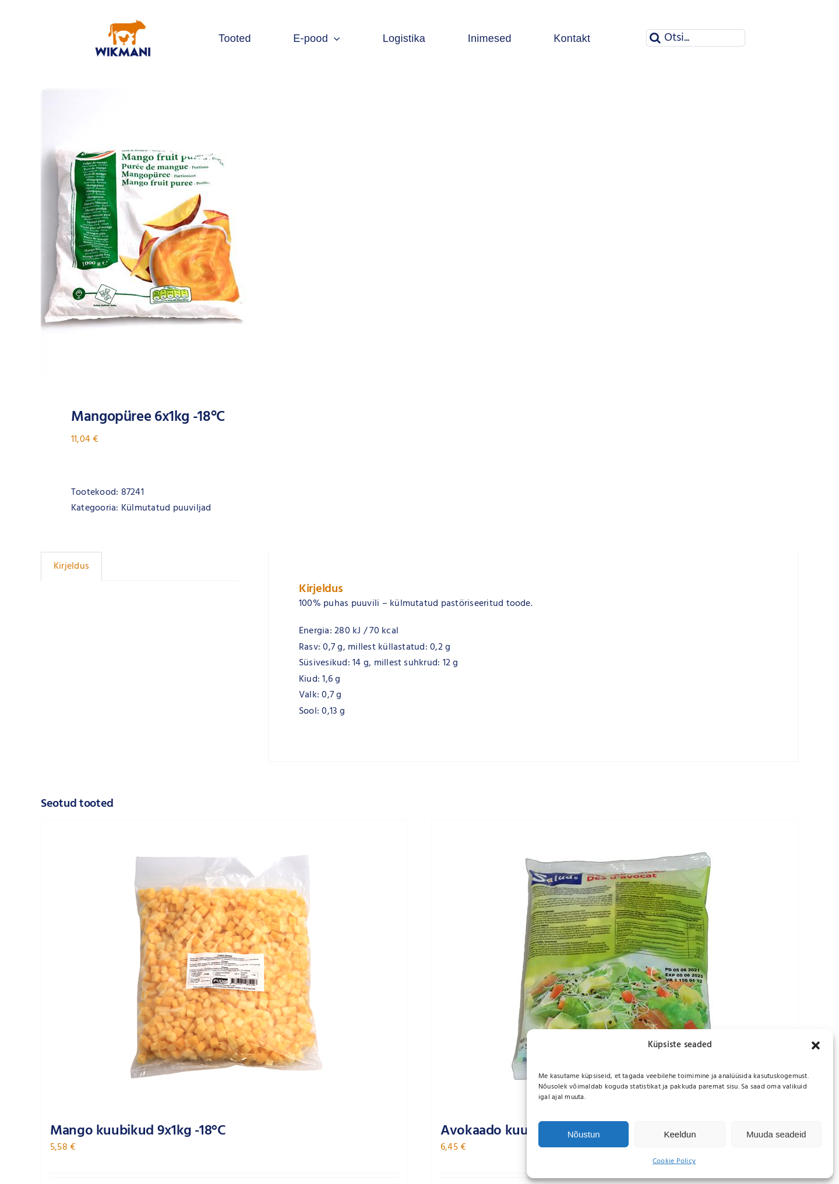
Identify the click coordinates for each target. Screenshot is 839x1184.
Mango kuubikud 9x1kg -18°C (138, 1131)
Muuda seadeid (776, 1134)
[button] (816, 1045)
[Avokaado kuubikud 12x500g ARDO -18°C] (615, 965)
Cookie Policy (674, 1161)
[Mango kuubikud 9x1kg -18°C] (224, 965)
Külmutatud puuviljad (166, 508)
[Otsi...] (695, 38)
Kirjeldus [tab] (71, 566)
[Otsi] (655, 38)
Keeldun (680, 1134)
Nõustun (583, 1134)
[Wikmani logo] (123, 10)
